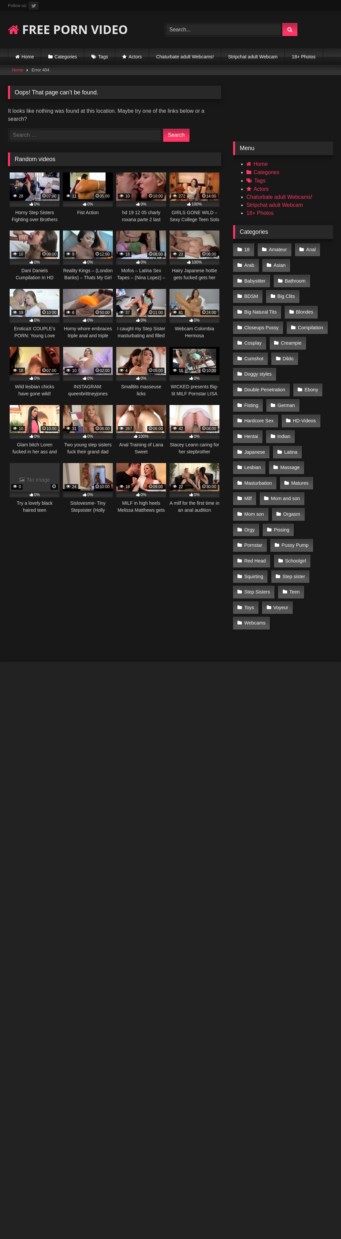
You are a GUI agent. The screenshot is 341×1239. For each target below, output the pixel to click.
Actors (135, 56)
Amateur (277, 249)
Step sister (255, 531)
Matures (298, 446)
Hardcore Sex (258, 390)
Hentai (251, 404)
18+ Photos (303, 56)
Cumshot (292, 334)
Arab (249, 263)
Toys (278, 545)
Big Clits (253, 291)
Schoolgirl (254, 517)
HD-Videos (303, 390)
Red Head (300, 503)
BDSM (290, 277)
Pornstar (316, 489)
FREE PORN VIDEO (68, 29)
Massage (288, 432)
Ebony (310, 362)
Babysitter (313, 263)
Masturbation (258, 446)
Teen (249, 545)
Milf (247, 461)
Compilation (256, 320)
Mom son (254, 475)
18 (246, 249)
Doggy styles (287, 348)
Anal (309, 249)
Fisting (251, 376)
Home (28, 56)
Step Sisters (298, 531)
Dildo (249, 348)
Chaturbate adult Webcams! (185, 56)
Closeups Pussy (297, 305)
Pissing (280, 489)
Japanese (254, 418)
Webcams (254, 559)
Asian (278, 263)
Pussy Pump (257, 503)
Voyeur (308, 545)
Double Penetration (264, 362)
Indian (282, 404)
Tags (103, 56)
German (285, 376)
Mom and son (284, 461)
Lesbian (252, 432)
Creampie (254, 334)
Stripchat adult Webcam (252, 56)
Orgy (249, 489)
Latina (289, 418)
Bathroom (254, 277)
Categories (66, 56)
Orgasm (290, 475)
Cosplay (296, 320)
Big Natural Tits (296, 291)
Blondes (252, 305)
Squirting (292, 517)
